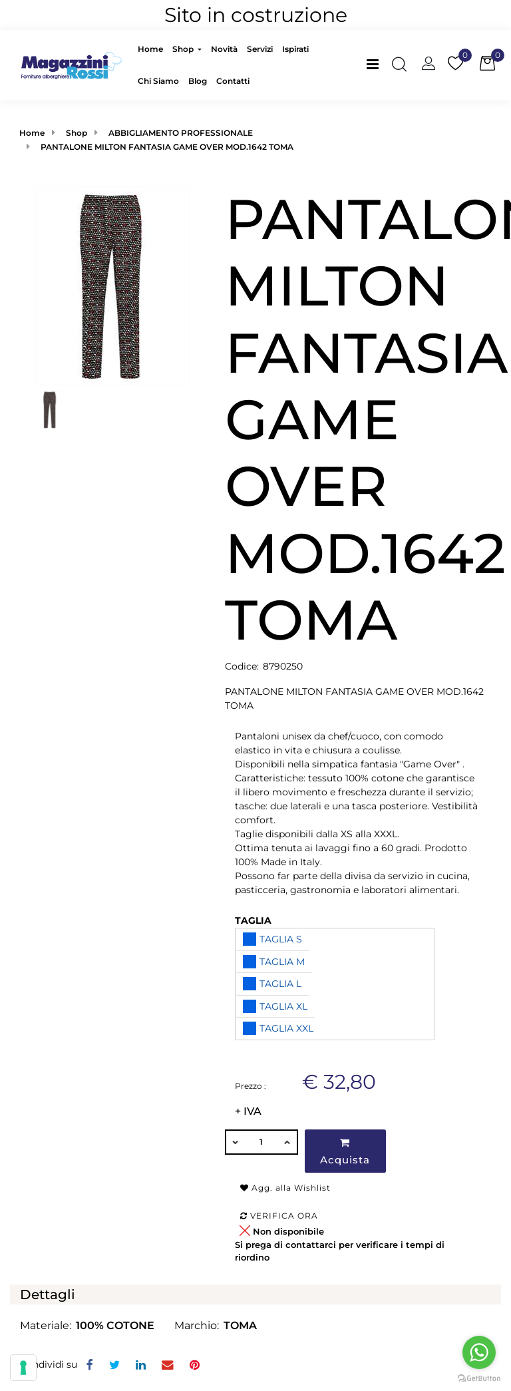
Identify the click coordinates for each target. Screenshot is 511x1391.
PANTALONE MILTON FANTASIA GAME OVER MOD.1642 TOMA (167, 147)
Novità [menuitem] (224, 49)
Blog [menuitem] (197, 81)
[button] (112, 285)
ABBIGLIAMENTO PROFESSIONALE (180, 133)
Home (32, 133)
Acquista (345, 1151)
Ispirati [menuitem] (295, 49)
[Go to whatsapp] (479, 1352)
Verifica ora (279, 1216)
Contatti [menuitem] (233, 81)
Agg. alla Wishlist (285, 1188)
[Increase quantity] (288, 1142)
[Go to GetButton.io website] (479, 1378)
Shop (76, 133)
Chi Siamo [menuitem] (158, 81)
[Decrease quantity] (235, 1142)
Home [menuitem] (150, 49)
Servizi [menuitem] (260, 49)
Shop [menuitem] (184, 49)
